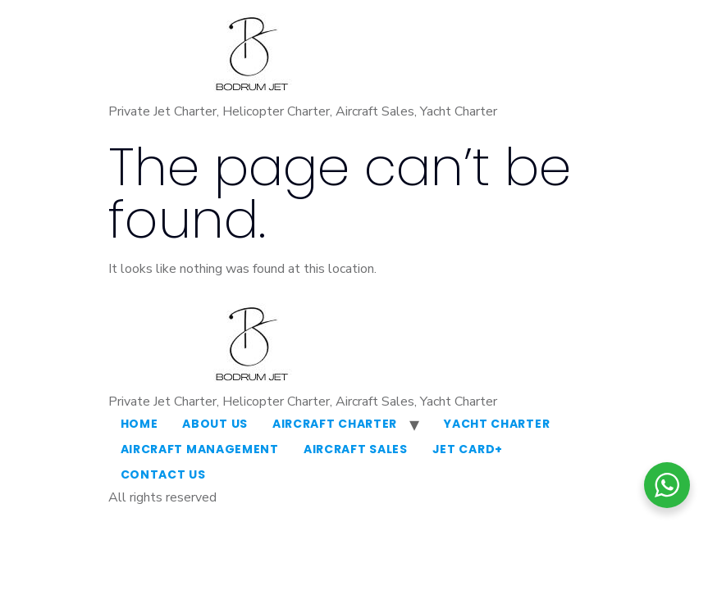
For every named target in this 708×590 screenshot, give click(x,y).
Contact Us (163, 474)
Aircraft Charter (334, 423)
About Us (215, 423)
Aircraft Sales (356, 449)
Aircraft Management (200, 449)
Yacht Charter (497, 423)
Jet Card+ (467, 449)
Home (139, 423)
